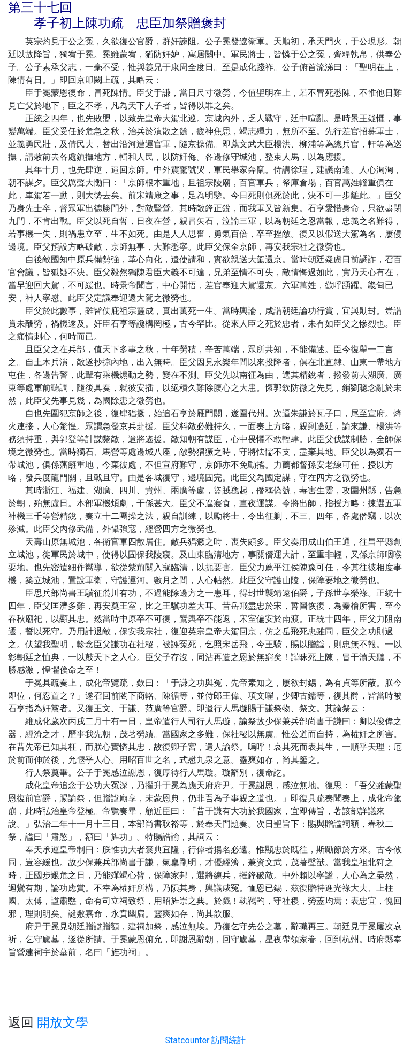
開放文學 (62, 1022)
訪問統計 (228, 1040)
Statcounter (187, 1040)
